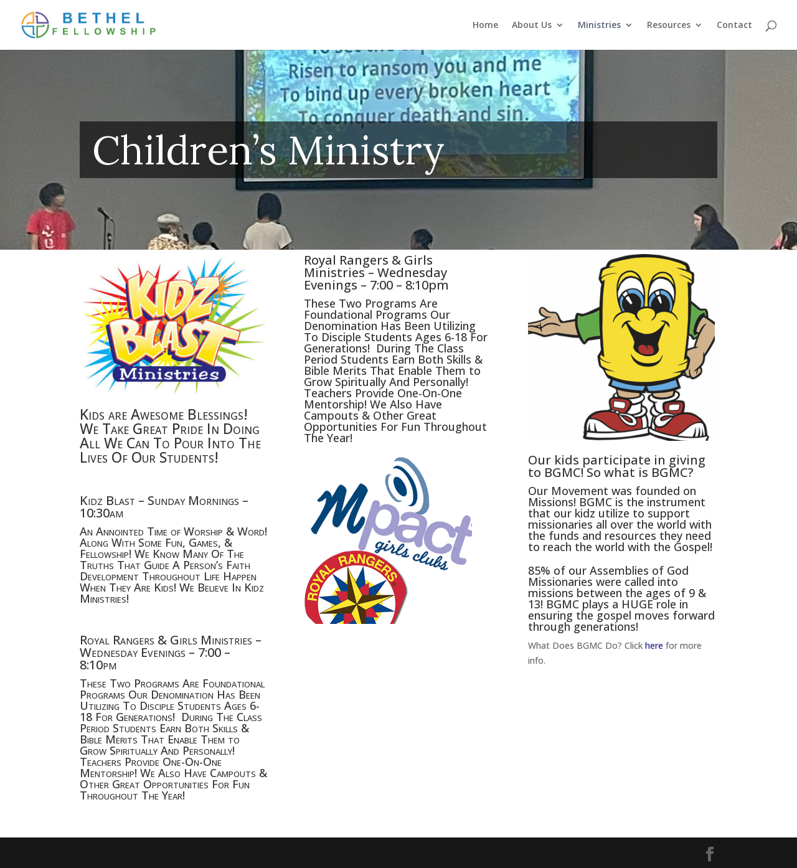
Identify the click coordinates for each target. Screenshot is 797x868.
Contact (734, 26)
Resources (669, 26)
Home (485, 26)
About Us (532, 26)
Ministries (599, 26)
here (654, 645)
